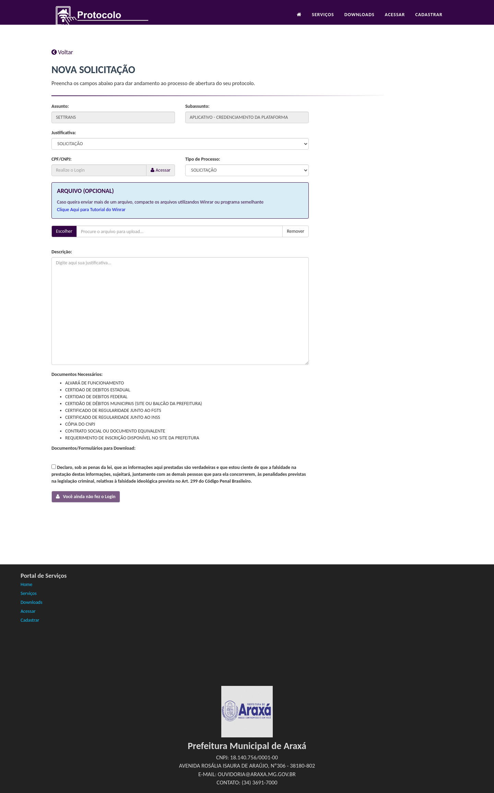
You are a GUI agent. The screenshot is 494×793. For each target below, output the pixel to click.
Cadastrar (429, 19)
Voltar (62, 52)
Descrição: (61, 252)
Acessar (395, 19)
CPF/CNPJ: (61, 159)
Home (26, 584)
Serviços (323, 19)
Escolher (64, 231)
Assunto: (60, 106)
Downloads (359, 19)
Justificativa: (63, 133)
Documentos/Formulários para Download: (93, 448)
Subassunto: (197, 106)
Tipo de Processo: (202, 159)
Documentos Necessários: (77, 374)
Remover (295, 231)
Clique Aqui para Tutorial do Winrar (91, 209)
